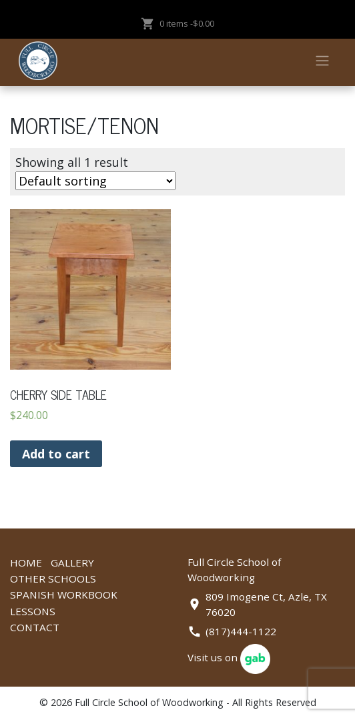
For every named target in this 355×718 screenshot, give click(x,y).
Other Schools (53, 578)
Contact (34, 627)
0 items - (177, 24)
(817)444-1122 (241, 631)
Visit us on (229, 657)
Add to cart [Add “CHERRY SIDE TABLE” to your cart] (56, 454)
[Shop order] (95, 180)
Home (26, 562)
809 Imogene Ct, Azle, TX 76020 (266, 604)
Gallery (72, 562)
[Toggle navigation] (322, 61)
